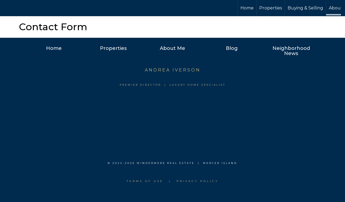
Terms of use (145, 181)
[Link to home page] (172, 8)
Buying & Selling (305, 8)
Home (247, 8)
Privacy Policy (198, 181)
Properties (270, 8)
